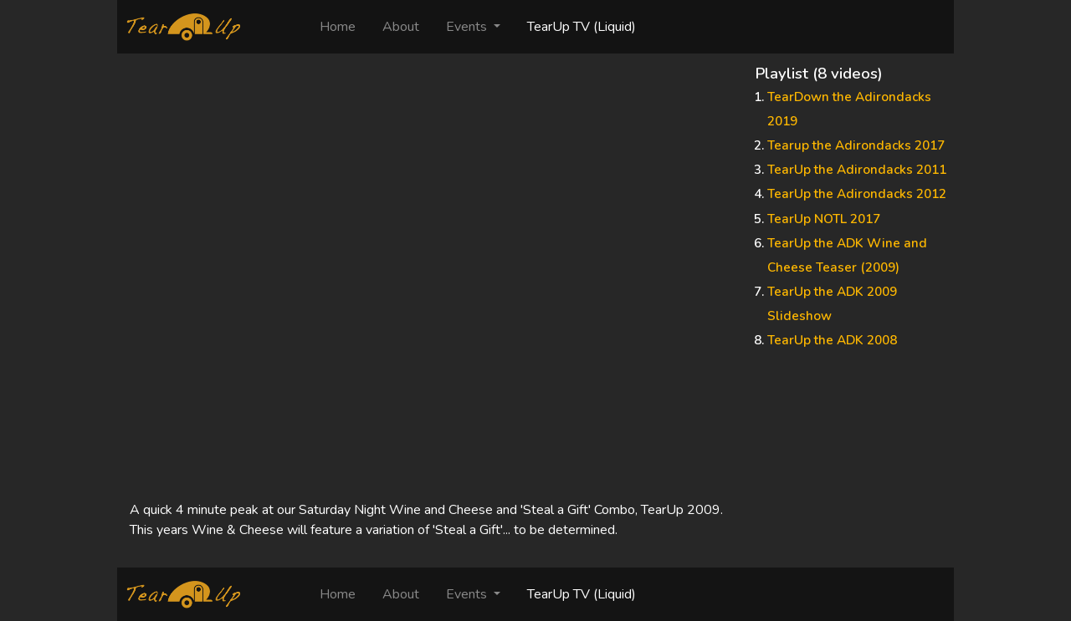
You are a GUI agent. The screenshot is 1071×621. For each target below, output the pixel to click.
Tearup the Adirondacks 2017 (856, 145)
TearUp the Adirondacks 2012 (856, 194)
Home (344, 26)
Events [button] (468, 27)
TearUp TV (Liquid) (581, 27)
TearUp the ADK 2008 (832, 340)
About (400, 27)
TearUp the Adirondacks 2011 (856, 169)
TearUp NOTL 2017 (823, 219)
